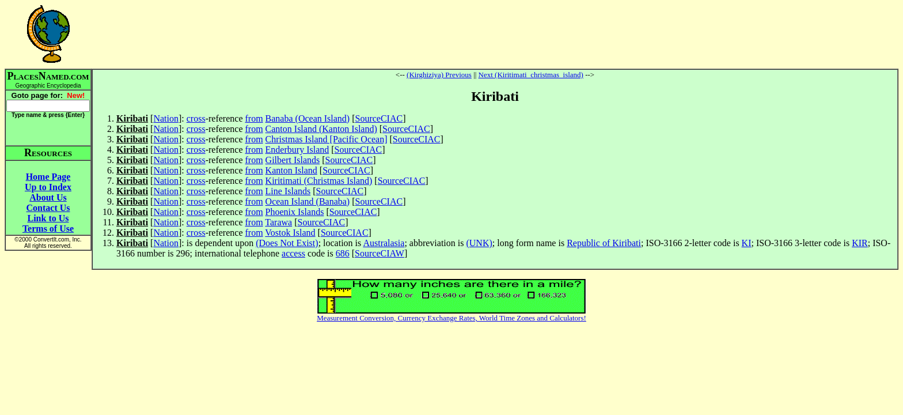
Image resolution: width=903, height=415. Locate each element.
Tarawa (278, 222)
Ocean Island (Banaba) (307, 201)
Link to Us (48, 218)
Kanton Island (291, 170)
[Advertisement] (495, 34)
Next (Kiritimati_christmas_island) (531, 74)
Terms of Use (48, 228)
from (254, 118)
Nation (166, 118)
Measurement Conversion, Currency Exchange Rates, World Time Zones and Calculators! (451, 318)
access (293, 253)
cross (196, 118)
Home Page (48, 177)
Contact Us (48, 208)
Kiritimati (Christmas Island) (319, 181)
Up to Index (48, 187)
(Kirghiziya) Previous (439, 74)
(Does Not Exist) (287, 243)
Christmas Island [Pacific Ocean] (326, 139)
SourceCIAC (379, 118)
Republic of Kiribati (604, 243)
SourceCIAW (379, 253)
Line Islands (288, 191)
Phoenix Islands (294, 212)
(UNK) (479, 243)
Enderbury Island (297, 149)
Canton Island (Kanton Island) (321, 129)
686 (343, 253)
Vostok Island (290, 232)
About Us (47, 197)
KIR (860, 243)
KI (747, 243)
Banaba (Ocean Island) (307, 118)
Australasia (383, 243)
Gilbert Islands (292, 160)
